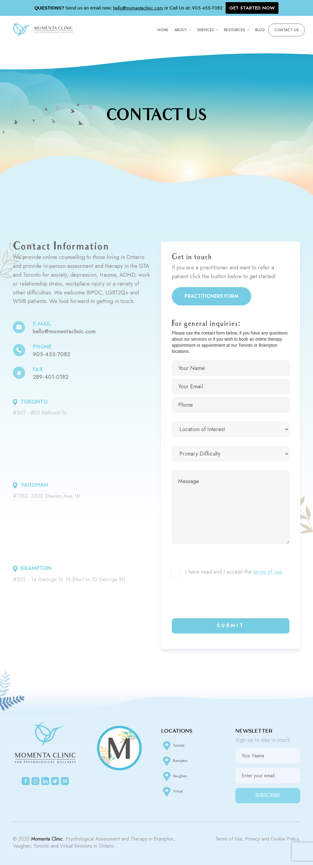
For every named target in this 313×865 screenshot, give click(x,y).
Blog (260, 30)
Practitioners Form (211, 296)
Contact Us (286, 30)
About (181, 30)
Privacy (252, 838)
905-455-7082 (51, 354)
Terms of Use (228, 838)
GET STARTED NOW (252, 8)
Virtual (172, 791)
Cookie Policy (285, 838)
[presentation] (218, 597)
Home (162, 30)
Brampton (174, 761)
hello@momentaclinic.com (64, 331)
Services (205, 30)
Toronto (172, 745)
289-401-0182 (50, 377)
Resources (234, 30)
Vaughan (174, 776)
